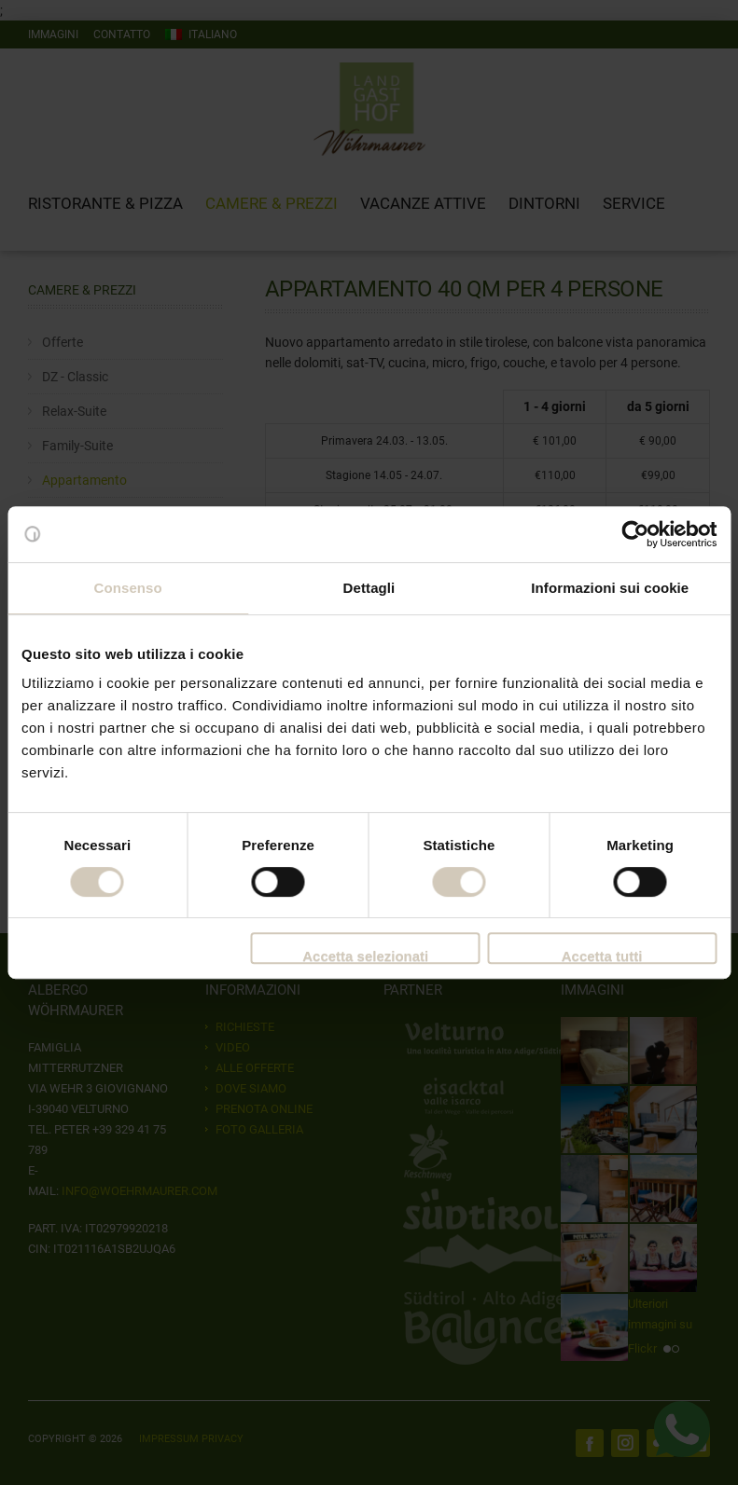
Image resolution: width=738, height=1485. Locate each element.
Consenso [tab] (128, 588)
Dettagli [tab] (369, 588)
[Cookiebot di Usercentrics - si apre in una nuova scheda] (635, 534)
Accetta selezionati (365, 956)
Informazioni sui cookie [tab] (610, 588)
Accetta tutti (602, 956)
